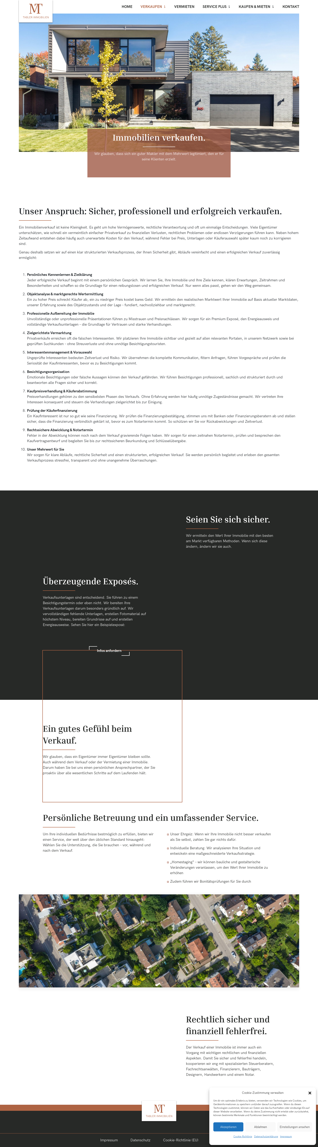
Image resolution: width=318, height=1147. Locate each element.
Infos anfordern (109, 651)
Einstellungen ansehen (295, 1127)
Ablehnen (260, 1127)
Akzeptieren (228, 1127)
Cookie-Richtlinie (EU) (180, 1140)
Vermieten (184, 7)
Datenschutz (140, 1140)
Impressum (286, 1136)
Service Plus (215, 7)
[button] (310, 1093)
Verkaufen (151, 7)
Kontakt (291, 7)
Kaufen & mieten (254, 7)
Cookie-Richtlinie (242, 1136)
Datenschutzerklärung (266, 1136)
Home (127, 7)
